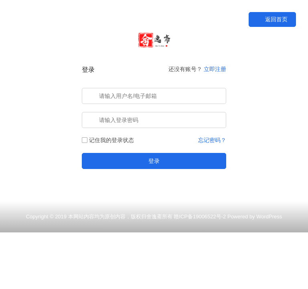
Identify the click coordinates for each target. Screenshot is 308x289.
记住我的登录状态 (108, 140)
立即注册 (215, 69)
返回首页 (272, 19)
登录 (154, 161)
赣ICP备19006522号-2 (200, 217)
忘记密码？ (212, 140)
